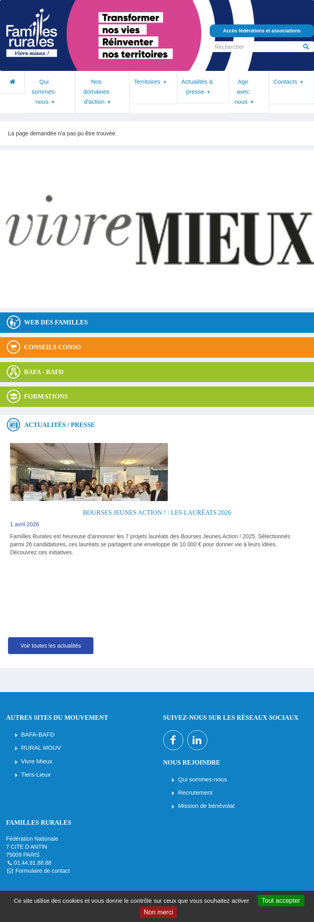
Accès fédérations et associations (261, 31)
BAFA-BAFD (38, 734)
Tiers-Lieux (36, 774)
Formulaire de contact (42, 871)
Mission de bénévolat (206, 805)
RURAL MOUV (41, 747)
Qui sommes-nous (202, 779)
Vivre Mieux (37, 761)
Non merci (158, 912)
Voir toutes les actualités (50, 645)
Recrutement (195, 792)
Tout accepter (281, 900)
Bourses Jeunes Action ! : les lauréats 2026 (157, 512)
